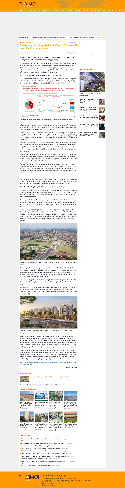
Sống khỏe (85, 10)
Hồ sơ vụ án (63, 10)
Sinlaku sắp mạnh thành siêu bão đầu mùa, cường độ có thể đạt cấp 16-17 (47, 443)
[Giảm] (21, 53)
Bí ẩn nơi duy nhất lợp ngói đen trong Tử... (23, 37)
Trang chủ (23, 10)
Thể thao (119, 10)
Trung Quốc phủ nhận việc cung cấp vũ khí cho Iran (40, 459)
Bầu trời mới (110, 10)
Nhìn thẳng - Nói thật (41, 10)
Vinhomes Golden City (55, 384)
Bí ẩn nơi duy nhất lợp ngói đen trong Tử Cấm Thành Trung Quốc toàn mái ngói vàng (49, 439)
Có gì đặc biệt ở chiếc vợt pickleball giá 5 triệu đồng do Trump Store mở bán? (47, 456)
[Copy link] (74, 53)
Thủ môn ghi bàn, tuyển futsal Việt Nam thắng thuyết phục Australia (45, 446)
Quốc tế (71, 10)
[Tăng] (27, 53)
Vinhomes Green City (27, 384)
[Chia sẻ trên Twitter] (71, 53)
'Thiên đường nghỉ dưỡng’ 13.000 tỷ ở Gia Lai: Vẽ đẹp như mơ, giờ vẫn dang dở (48, 453)
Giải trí (77, 10)
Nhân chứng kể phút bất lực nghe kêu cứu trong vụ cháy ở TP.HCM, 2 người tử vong (49, 462)
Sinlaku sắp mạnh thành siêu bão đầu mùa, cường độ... (55, 37)
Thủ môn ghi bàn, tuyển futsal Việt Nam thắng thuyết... (91, 37)
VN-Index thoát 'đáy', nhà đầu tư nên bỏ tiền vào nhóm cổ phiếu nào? (45, 451)
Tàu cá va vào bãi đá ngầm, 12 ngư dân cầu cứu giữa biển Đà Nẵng (44, 448)
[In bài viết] (76, 53)
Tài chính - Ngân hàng (97, 10)
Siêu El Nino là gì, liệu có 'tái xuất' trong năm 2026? (40, 466)
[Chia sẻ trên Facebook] (68, 53)
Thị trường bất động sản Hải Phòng (41, 384)
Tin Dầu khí (53, 10)
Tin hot (30, 10)
